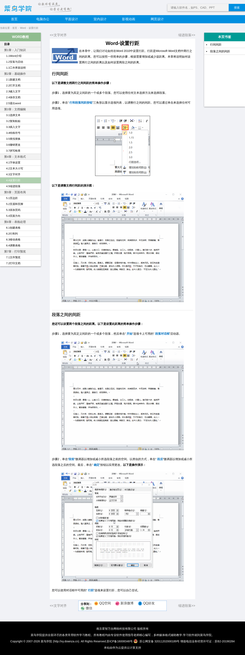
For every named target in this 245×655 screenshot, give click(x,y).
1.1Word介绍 (13, 55)
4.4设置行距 (13, 180)
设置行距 (33, 28)
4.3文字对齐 (13, 174)
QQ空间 (105, 603)
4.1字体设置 (13, 162)
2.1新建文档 (13, 79)
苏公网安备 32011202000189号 (157, 641)
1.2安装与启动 (14, 61)
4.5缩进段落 (13, 186)
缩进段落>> (186, 35)
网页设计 (157, 19)
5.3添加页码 (13, 209)
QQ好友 (149, 603)
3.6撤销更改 (13, 144)
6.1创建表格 (13, 227)
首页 (14, 19)
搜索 (237, 7)
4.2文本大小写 (14, 168)
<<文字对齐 (58, 35)
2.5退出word (13, 103)
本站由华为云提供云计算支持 (122, 647)
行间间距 (216, 44)
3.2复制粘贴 (13, 121)
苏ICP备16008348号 (120, 641)
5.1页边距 (12, 198)
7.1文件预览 (13, 257)
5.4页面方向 (13, 215)
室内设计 (100, 19)
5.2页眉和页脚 (14, 204)
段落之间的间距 (220, 51)
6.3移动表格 (13, 239)
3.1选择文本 (13, 115)
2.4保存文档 (13, 97)
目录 (7, 44)
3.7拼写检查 (13, 150)
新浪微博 (127, 603)
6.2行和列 (12, 233)
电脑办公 (42, 19)
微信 (89, 608)
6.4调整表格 (13, 245)
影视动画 (128, 19)
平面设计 (71, 19)
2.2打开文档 (13, 85)
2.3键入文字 (13, 91)
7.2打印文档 (13, 263)
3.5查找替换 (13, 138)
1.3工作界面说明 (16, 67)
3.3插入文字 (13, 127)
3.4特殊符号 (13, 132)
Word (23, 28)
